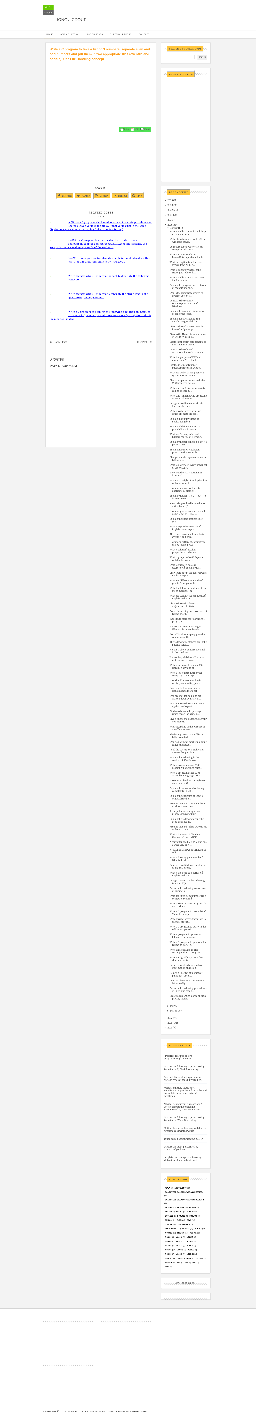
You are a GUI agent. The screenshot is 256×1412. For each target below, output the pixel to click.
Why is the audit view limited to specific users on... (186, 294)
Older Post (141, 342)
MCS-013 (168, 1233)
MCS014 (168, 1241)
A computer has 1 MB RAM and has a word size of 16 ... (188, 843)
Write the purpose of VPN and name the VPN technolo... (185, 359)
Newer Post (61, 342)
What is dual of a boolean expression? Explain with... (185, 566)
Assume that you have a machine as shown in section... (187, 805)
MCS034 (168, 1254)
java (189, 1220)
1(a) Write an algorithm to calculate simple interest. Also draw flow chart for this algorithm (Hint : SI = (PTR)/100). (109, 260)
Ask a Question (70, 34)
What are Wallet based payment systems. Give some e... (187, 374)
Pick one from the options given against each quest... (187, 705)
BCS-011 (168, 1207)
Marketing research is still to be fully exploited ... (186, 736)
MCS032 (180, 1250)
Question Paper (184, 1258)
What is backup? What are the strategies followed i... (185, 271)
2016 (170, 1022)
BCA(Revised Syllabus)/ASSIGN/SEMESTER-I (184, 1192)
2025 (170, 200)
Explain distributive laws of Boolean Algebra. (184, 420)
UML (194, 1262)
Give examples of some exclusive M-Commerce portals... (187, 382)
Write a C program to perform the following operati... (188, 928)
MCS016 (190, 1241)
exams (180, 1220)
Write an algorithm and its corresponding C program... (186, 951)
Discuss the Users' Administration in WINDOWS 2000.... (188, 335)
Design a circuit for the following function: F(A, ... (187, 882)
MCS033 (191, 1250)
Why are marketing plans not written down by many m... (185, 697)
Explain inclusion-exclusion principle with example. (185, 451)
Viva (167, 1267)
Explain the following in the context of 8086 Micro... (184, 759)
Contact (144, 34)
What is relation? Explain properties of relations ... (184, 551)
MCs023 (179, 1246)
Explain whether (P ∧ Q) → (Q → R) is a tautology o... (188, 497)
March (173, 1010)
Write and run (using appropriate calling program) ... (187, 389)
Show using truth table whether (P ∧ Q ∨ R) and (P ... (188, 505)
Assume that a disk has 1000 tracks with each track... (188, 828)
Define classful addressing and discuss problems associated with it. (185, 1129)
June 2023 (169, 1224)
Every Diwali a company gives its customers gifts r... (187, 636)
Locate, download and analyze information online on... (186, 966)
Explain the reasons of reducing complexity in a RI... (187, 789)
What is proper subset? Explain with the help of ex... (186, 559)
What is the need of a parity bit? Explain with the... (186, 874)
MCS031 (168, 1250)
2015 (170, 1027)
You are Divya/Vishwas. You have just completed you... (187, 659)
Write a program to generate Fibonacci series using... (185, 936)
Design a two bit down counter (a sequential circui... (187, 866)
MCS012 (179, 1237)
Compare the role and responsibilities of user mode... (187, 351)
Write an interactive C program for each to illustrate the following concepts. (109, 278)
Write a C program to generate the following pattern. (188, 943)
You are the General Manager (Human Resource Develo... (185, 628)
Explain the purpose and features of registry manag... (188, 286)
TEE (186, 1262)
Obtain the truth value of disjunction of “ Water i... (184, 605)
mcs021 (168, 1246)
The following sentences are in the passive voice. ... (188, 643)
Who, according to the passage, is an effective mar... (187, 728)
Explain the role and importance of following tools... (187, 312)
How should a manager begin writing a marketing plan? (185, 682)
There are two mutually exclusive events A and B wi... (187, 535)
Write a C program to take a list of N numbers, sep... (188, 913)
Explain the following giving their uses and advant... (188, 820)
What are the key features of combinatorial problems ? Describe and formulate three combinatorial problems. (185, 1092)
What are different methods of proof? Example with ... (186, 582)
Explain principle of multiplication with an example (188, 482)
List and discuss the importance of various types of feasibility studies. (182, 1078)
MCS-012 (198, 1229)
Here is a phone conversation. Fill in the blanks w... (187, 651)
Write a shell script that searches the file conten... (187, 279)
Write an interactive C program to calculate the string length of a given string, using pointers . (108, 296)
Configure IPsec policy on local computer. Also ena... (186, 248)
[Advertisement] (101, 86)
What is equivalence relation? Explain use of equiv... (185, 528)
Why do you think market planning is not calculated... (188, 743)
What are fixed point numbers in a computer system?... (188, 897)
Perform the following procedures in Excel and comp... (188, 989)
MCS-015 (180, 1233)
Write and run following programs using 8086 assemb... (188, 397)
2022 (170, 210)
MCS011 (168, 1237)
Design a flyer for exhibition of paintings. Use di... (186, 974)
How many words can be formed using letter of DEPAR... (187, 512)
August (174, 228)
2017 (170, 1018)
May (172, 1006)
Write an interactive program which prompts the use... (185, 412)
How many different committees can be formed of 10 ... (187, 543)
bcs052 (179, 1212)
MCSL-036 (190, 1254)
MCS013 (190, 1237)
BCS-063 (168, 1212)
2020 (170, 220)
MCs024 (190, 1246)
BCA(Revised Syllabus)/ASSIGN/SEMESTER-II (184, 1200)
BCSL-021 (169, 1216)
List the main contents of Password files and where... (185, 366)
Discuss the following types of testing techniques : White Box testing (184, 1119)
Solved (168, 1262)
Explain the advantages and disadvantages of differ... (185, 320)
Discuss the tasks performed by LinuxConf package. (187, 328)
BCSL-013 (191, 1212)
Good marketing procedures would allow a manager (185, 689)
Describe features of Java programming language (178, 1057)
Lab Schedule (171, 1229)
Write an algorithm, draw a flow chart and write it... (186, 959)
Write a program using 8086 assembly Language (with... (185, 766)
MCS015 (179, 1241)
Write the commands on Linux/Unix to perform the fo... (187, 256)
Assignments (95, 34)
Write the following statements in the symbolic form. (188, 589)
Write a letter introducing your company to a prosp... (186, 674)
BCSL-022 (181, 1216)
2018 (170, 224)
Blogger (192, 1283)
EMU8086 (168, 1220)
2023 (170, 205)
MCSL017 (168, 1258)
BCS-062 (192, 1207)
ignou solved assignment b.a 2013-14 (183, 1139)
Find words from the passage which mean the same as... (185, 712)
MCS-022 (193, 1233)
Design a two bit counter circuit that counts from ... (186, 405)
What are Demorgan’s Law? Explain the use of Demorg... (186, 435)
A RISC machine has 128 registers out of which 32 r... (187, 782)
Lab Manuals (184, 1224)
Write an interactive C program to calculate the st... (188, 920)
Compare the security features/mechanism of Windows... (184, 303)
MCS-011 (185, 1229)
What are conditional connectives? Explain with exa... (188, 597)
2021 (170, 215)
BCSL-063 (193, 1216)
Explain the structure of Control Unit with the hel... (186, 797)
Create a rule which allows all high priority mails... (188, 997)
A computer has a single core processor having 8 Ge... (185, 812)
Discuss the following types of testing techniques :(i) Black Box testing (184, 1068)
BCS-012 (180, 1207)
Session (199, 1258)
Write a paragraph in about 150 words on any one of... (186, 666)
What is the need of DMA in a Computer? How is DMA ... (185, 836)
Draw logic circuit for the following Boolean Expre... (188, 574)
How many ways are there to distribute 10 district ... (185, 489)
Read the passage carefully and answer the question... (187, 751)
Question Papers (120, 34)
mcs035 (179, 1254)
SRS (178, 1262)
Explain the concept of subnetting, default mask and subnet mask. (183, 1159)
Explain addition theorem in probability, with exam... (185, 428)
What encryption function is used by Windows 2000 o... (187, 263)
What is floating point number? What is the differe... (186, 859)
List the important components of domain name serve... (188, 343)
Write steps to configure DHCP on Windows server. (188, 240)
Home (49, 34)
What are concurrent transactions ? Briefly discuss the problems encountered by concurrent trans (183, 1107)
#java (167, 1188)
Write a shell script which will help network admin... (188, 233)
